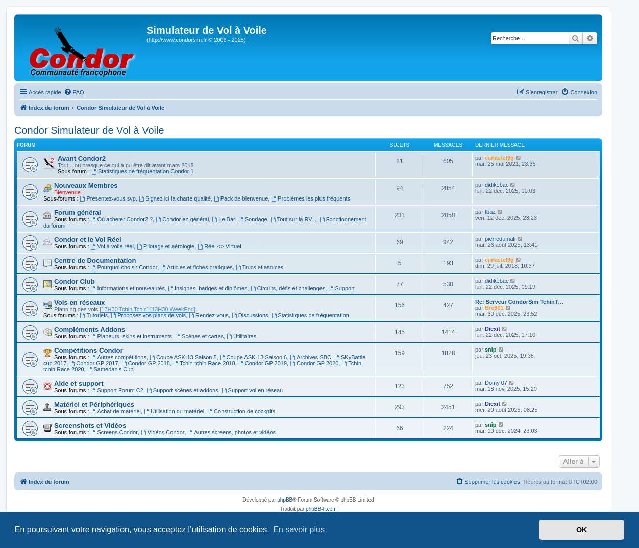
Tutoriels (94, 315)
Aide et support (79, 383)
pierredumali (500, 239)
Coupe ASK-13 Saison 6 (253, 357)
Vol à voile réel (112, 246)
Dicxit (492, 329)
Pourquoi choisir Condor (124, 267)
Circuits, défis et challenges (288, 288)
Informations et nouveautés (128, 288)
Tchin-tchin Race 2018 (204, 363)
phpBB (284, 500)
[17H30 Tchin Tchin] (124, 309)
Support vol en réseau (252, 390)
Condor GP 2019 (262, 363)
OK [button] (581, 530)
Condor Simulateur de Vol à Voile (89, 130)
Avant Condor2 (82, 158)
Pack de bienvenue (241, 198)
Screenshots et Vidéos (90, 425)
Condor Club (74, 281)
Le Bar (223, 219)
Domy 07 (496, 383)
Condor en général (182, 219)
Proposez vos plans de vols (148, 315)
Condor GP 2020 (314, 363)
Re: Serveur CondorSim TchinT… (519, 301)
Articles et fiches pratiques (197, 267)
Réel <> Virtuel (219, 246)
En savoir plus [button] (299, 529)
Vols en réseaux (79, 302)
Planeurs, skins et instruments (132, 336)
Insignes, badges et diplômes (207, 288)
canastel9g (499, 158)
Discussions (250, 315)
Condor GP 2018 (145, 363)
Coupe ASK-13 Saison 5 (183, 357)
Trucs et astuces (259, 267)
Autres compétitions (118, 357)
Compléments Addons (89, 329)
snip (491, 349)
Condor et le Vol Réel (87, 239)
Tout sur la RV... (293, 219)
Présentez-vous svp (108, 198)
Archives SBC (310, 357)
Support (342, 288)
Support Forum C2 (117, 390)
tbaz (490, 212)
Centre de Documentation (95, 260)
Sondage (252, 219)
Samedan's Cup (110, 369)
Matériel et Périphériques (94, 404)
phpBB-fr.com (321, 509)
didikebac (496, 185)
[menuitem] (74, 92)
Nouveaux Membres (86, 185)
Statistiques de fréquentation (310, 315)
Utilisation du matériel (174, 411)
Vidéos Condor (162, 432)
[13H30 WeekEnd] (172, 309)
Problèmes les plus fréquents (310, 198)
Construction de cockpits (241, 411)
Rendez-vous (209, 315)
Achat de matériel (116, 411)
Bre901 (494, 308)
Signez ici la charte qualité (175, 198)
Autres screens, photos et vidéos (232, 432)
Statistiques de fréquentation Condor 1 (142, 171)
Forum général (77, 212)
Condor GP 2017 (93, 363)
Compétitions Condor (88, 350)
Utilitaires (241, 336)
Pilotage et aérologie (165, 246)
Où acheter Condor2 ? (122, 219)
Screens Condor (114, 432)
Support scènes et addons (182, 390)
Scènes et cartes (199, 336)
